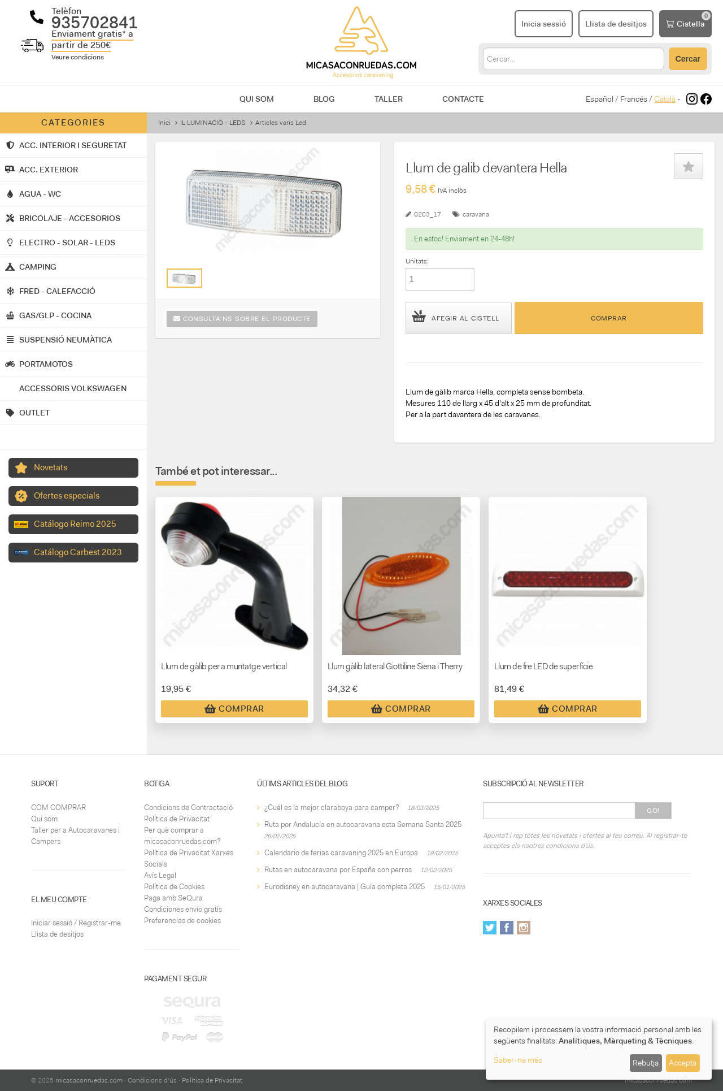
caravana (476, 214)
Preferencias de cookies (182, 920)
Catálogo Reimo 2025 (75, 524)
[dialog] (599, 1049)
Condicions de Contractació (188, 807)
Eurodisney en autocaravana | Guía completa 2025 (344, 886)
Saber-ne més (518, 1060)
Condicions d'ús (152, 1080)
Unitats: (417, 261)
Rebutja (646, 1063)
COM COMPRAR (58, 807)
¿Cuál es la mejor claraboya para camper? (331, 807)
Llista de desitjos (57, 934)
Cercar (688, 58)
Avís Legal (160, 875)
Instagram (523, 927)
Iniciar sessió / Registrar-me (76, 923)
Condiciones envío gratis (183, 909)
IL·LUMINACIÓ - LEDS (213, 122)
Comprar (609, 318)
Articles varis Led (280, 122)
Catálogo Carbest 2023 (78, 552)
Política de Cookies (174, 886)
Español (599, 99)
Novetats (50, 467)
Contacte (463, 99)
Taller (388, 99)
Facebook (506, 927)
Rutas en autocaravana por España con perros (338, 869)
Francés (633, 99)
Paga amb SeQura (173, 898)
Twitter (489, 927)
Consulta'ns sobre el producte (242, 318)
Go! (653, 810)
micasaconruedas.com (89, 1080)
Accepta (682, 1063)
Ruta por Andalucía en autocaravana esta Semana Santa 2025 (362, 824)
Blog (324, 99)
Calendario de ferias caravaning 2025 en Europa (341, 853)
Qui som (256, 99)
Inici (164, 122)
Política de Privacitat (177, 819)
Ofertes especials (66, 495)
